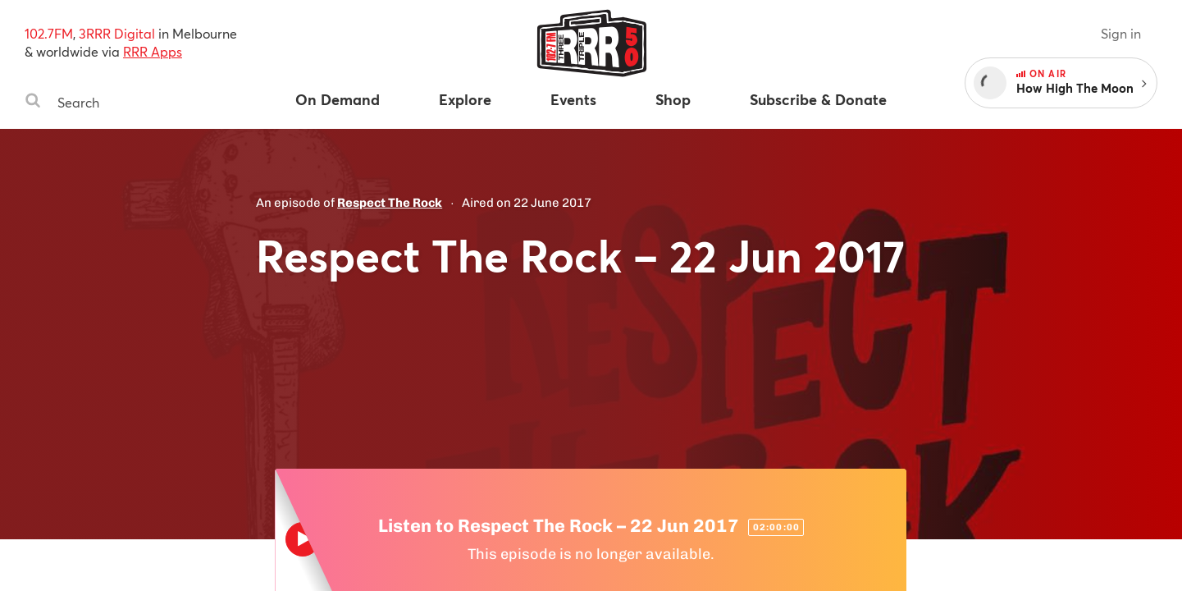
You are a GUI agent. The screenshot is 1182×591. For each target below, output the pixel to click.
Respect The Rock (389, 202)
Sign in (1121, 33)
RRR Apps (152, 51)
